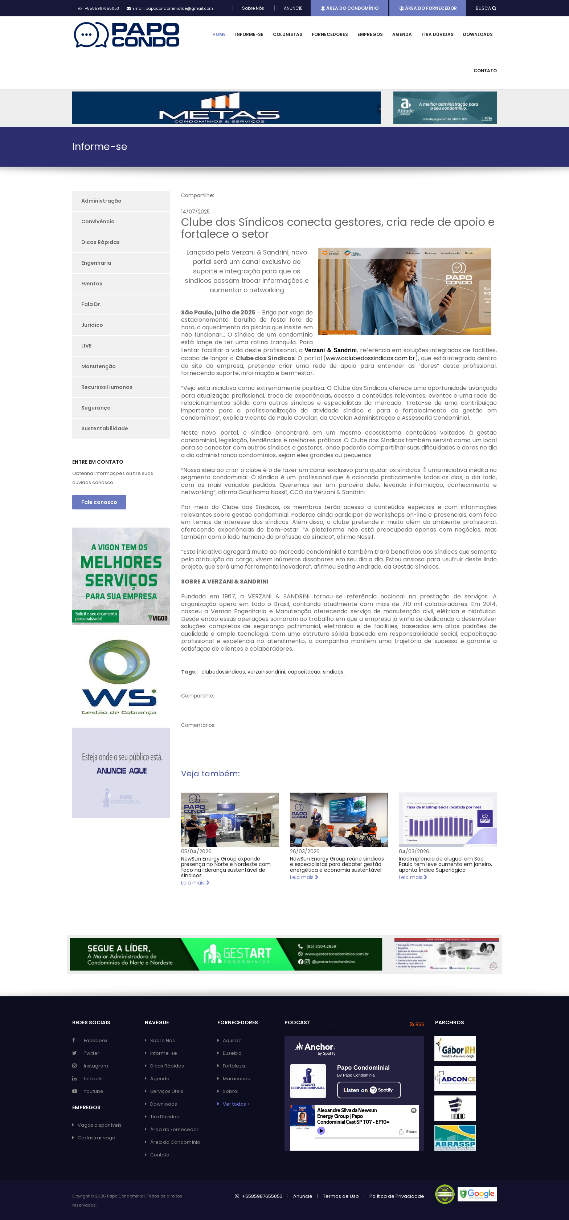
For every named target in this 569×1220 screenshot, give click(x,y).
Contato (485, 71)
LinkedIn (93, 1078)
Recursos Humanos (106, 387)
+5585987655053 (259, 1196)
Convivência (98, 221)
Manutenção (98, 366)
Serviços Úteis (166, 1091)
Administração (101, 200)
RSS (417, 1024)
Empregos (370, 34)
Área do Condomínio (349, 8)
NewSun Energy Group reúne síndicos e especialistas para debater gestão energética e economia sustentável (337, 864)
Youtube (93, 1091)
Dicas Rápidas (100, 242)
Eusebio (232, 1053)
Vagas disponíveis (100, 1125)
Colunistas (287, 34)
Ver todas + (236, 1104)
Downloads (478, 34)
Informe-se (249, 34)
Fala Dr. (91, 304)
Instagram (96, 1065)
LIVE (86, 345)
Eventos (91, 283)
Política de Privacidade (396, 1196)
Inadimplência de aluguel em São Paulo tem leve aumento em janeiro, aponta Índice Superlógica (445, 864)
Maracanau (236, 1078)
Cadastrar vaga (96, 1137)
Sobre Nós (253, 8)
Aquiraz (232, 1040)
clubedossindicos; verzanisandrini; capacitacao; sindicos (272, 671)
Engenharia (96, 263)
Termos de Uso (341, 1196)
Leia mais (195, 882)
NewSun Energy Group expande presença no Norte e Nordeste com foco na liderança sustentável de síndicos (226, 867)
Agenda (402, 34)
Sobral (230, 1091)
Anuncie (302, 1196)
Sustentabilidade (104, 428)
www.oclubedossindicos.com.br (370, 358)
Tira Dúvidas (437, 34)
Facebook (96, 1040)
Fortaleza (234, 1065)
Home (219, 34)
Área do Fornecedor (428, 8)
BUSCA (486, 8)
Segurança (96, 407)
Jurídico (92, 325)
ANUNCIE (293, 8)
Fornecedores (330, 34)
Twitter (91, 1053)
